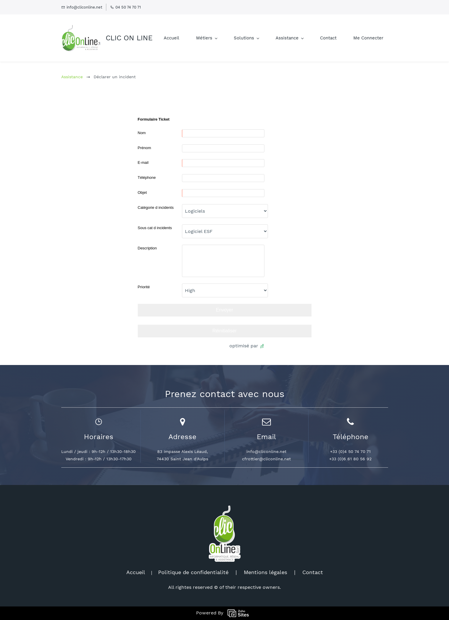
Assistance (72, 76)
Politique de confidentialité (193, 572)
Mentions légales (265, 572)
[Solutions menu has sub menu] (246, 38)
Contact (312, 572)
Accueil (135, 572)
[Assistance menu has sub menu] (289, 38)
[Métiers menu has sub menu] (206, 38)
